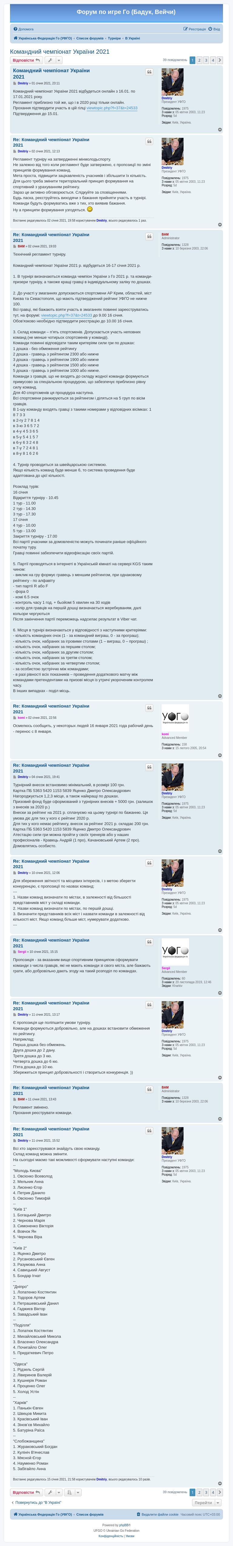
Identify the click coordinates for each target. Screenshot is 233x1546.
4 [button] (213, 60)
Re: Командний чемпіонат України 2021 (51, 142)
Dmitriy (167, 98)
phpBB (123, 1525)
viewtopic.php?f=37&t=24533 (112, 108)
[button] (220, 60)
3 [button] (206, 60)
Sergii (166, 968)
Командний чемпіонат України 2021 (60, 51)
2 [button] (199, 60)
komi (165, 734)
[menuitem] (23, 29)
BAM (165, 234)
